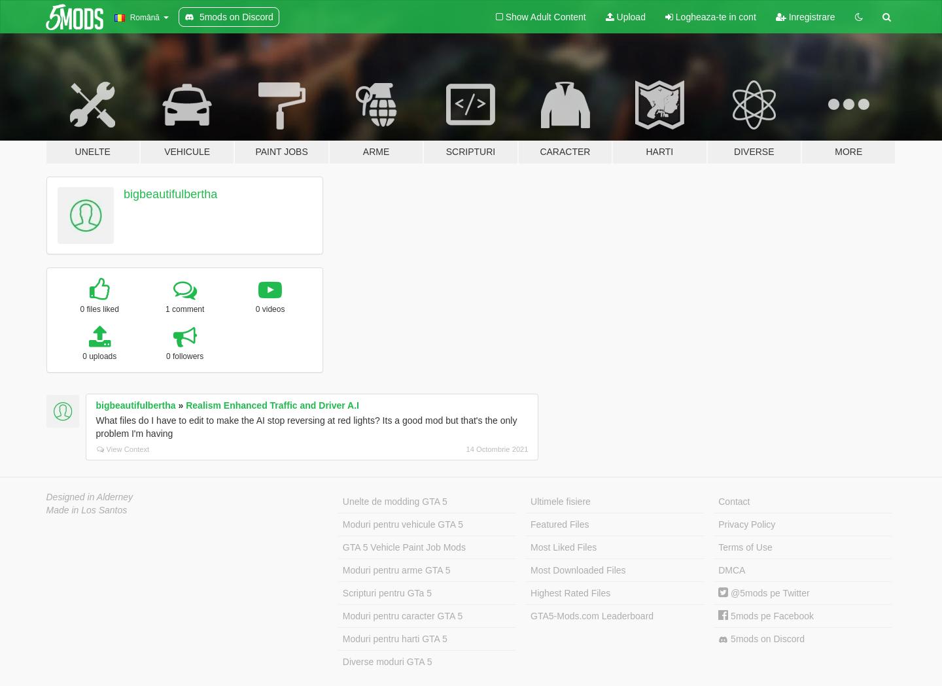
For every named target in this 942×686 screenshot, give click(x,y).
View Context (123, 449)
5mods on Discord (761, 639)
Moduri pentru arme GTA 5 (397, 570)
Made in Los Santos (87, 510)
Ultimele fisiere (561, 501)
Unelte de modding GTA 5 (395, 501)
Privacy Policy (746, 524)
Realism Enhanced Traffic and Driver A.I (272, 405)
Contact (734, 501)
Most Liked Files (564, 547)
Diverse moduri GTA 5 (387, 662)
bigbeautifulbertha (170, 194)
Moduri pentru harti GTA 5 (395, 639)
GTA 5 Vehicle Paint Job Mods (404, 547)
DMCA (731, 570)
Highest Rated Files (570, 593)
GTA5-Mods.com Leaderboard (592, 616)
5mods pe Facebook (766, 616)
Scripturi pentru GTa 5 (387, 593)
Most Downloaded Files (578, 570)
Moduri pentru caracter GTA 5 (402, 616)
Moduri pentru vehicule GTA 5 (403, 524)
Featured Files (560, 524)
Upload (626, 17)
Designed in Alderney (89, 497)
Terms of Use (745, 547)
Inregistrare (805, 17)
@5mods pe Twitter (763, 593)
